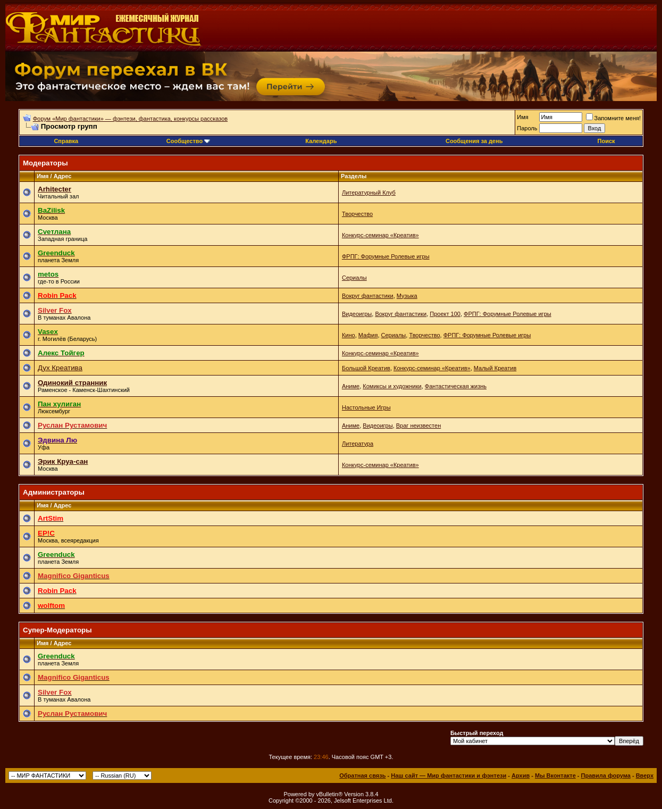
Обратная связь (362, 775)
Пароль (527, 128)
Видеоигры (357, 314)
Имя (522, 117)
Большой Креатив (366, 368)
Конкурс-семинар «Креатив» (380, 235)
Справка (66, 141)
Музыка (407, 296)
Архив (521, 775)
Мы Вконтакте (555, 775)
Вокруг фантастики (367, 296)
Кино (348, 335)
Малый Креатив (495, 368)
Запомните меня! (613, 118)
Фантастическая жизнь (456, 386)
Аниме (350, 386)
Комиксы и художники (392, 386)
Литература (357, 443)
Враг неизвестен (418, 425)
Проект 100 (445, 314)
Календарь (321, 141)
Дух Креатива (60, 368)
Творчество (357, 214)
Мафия (368, 335)
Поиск (606, 141)
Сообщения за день (474, 141)
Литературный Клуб (369, 192)
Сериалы (354, 277)
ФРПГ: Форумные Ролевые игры (386, 256)
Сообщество (188, 141)
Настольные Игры (366, 407)
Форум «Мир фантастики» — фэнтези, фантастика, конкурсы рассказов (130, 118)
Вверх (644, 775)
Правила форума (606, 775)
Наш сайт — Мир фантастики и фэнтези (448, 775)
